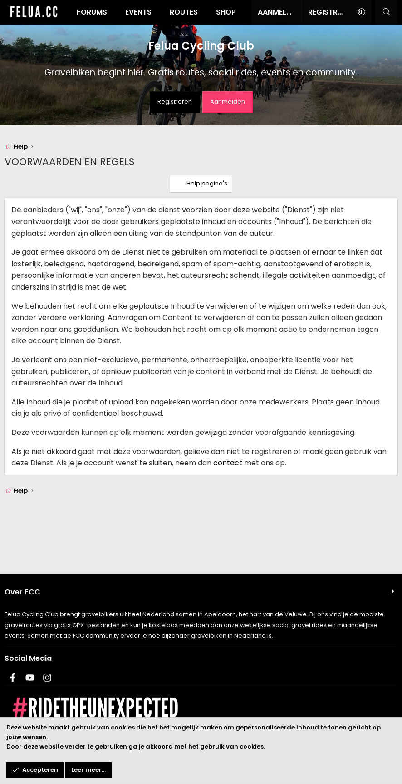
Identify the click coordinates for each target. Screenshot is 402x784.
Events (138, 12)
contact (227, 463)
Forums (92, 12)
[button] (361, 12)
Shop (226, 12)
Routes (184, 12)
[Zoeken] (386, 12)
